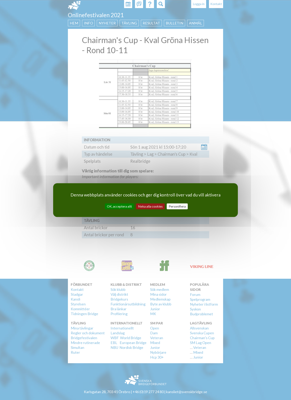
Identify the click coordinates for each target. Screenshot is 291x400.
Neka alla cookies (150, 206)
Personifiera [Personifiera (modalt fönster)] (177, 206)
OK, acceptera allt (119, 206)
